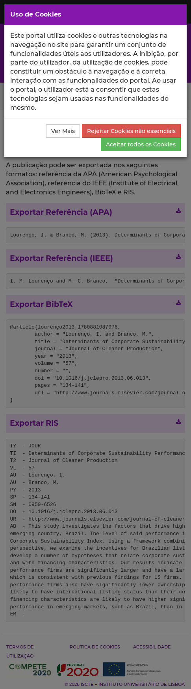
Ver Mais (63, 131)
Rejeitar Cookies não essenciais (131, 131)
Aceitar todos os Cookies (141, 144)
